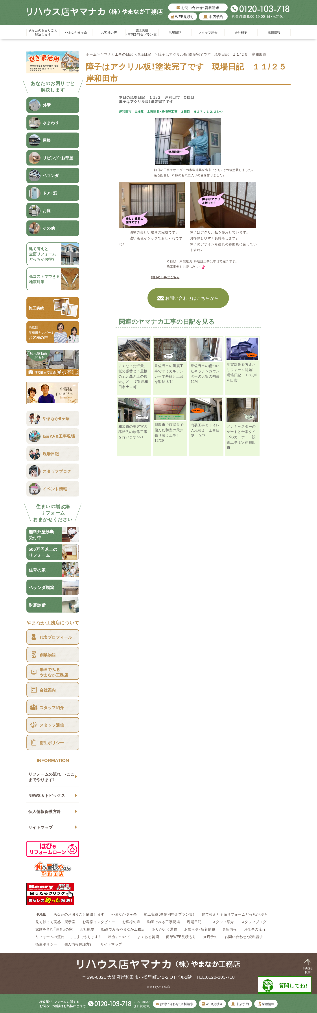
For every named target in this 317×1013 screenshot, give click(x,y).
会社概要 (241, 32)
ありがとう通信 (164, 929)
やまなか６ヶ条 (76, 32)
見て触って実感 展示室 (55, 921)
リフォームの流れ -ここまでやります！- (51, 776)
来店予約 (213, 16)
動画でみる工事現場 (163, 921)
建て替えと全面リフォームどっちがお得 (234, 914)
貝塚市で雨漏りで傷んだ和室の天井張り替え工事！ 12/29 (169, 432)
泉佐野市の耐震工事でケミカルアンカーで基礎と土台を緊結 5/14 (169, 373)
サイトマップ (40, 827)
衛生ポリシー (46, 944)
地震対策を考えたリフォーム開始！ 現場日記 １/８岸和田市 (242, 372)
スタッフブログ (253, 921)
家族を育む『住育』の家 (54, 929)
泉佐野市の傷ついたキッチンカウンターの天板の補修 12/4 (205, 373)
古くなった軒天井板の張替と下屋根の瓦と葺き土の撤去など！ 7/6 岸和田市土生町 (133, 376)
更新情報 (229, 929)
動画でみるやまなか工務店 (123, 929)
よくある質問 (148, 936)
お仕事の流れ (255, 929)
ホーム (91, 54)
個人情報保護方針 (44, 811)
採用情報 (274, 32)
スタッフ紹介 (208, 32)
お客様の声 (109, 32)
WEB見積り (182, 16)
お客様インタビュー (98, 921)
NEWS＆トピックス (46, 795)
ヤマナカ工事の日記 (116, 54)
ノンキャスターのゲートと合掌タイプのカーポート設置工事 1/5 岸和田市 (241, 437)
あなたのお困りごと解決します (43, 32)
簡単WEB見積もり (181, 936)
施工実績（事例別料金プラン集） (142, 32)
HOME (40, 914)
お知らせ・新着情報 (199, 929)
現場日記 (176, 32)
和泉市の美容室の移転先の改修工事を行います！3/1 (132, 431)
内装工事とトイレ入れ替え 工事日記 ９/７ (205, 430)
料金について (119, 936)
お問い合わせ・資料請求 (198, 7)
